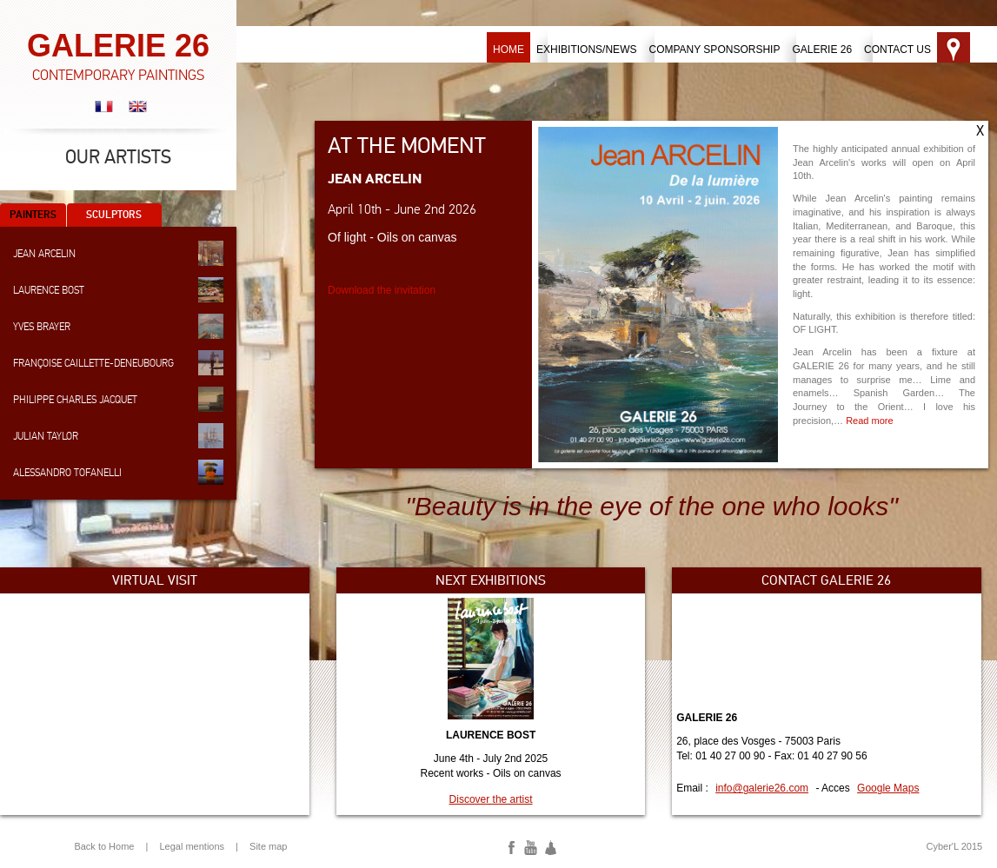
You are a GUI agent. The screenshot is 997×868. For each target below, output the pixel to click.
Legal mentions (191, 846)
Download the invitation (381, 290)
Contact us (897, 49)
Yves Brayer (118, 326)
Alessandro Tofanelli (118, 472)
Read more (869, 420)
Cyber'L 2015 (954, 846)
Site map (268, 846)
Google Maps (888, 788)
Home (508, 49)
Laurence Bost (118, 289)
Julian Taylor (118, 435)
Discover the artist (491, 799)
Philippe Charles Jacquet (118, 399)
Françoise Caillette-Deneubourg (118, 362)
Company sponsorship (714, 49)
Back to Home (104, 846)
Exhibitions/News (586, 49)
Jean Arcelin (118, 253)
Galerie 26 (822, 49)
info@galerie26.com (761, 788)
